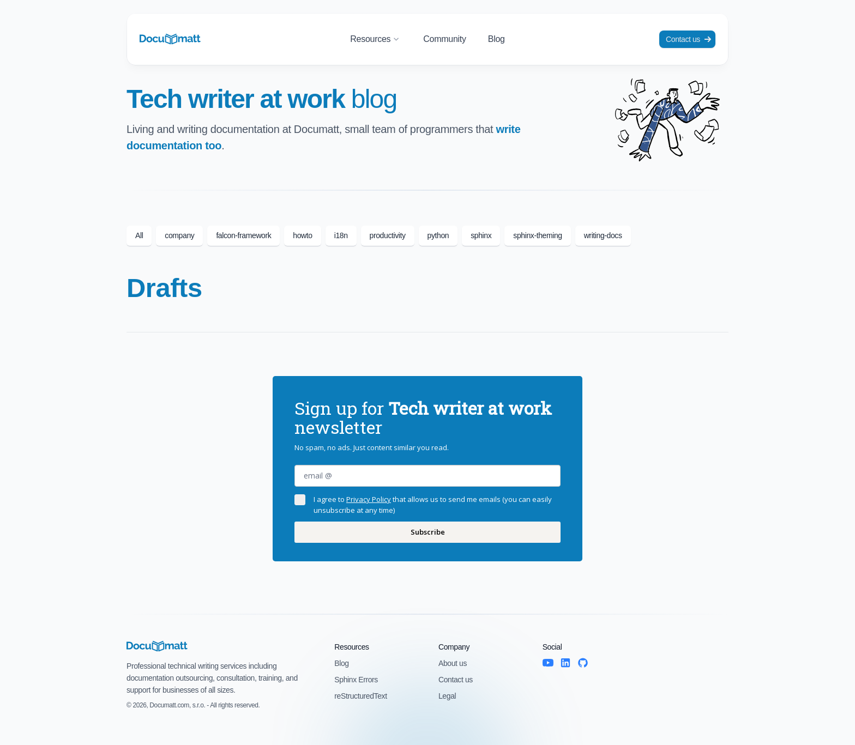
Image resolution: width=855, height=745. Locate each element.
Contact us (688, 39)
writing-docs (603, 235)
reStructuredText (360, 696)
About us (452, 663)
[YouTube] (548, 662)
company (179, 235)
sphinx (481, 235)
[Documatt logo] (170, 39)
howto (302, 235)
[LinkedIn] (565, 662)
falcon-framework (243, 235)
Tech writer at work (261, 98)
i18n (341, 235)
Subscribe (428, 532)
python (438, 235)
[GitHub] (582, 662)
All (139, 235)
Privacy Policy (368, 499)
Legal (447, 696)
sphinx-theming (537, 235)
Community (444, 39)
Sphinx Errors (356, 679)
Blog (496, 39)
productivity (388, 235)
